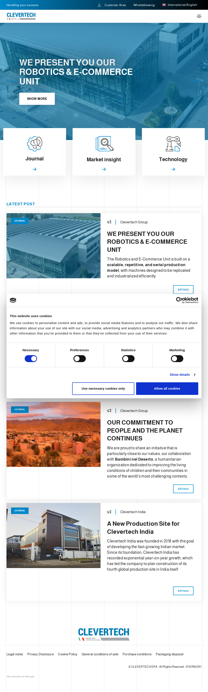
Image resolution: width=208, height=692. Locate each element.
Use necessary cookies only (103, 388)
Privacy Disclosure (40, 654)
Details (183, 289)
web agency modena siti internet (20, 676)
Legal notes (14, 654)
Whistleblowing (144, 5)
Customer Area (112, 5)
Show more (37, 99)
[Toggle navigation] (199, 16)
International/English (179, 5)
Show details (180, 374)
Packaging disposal (169, 654)
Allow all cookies (167, 388)
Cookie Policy (67, 654)
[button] (11, 81)
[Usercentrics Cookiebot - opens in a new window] (179, 300)
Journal (19, 221)
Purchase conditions (137, 654)
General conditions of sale (100, 654)
